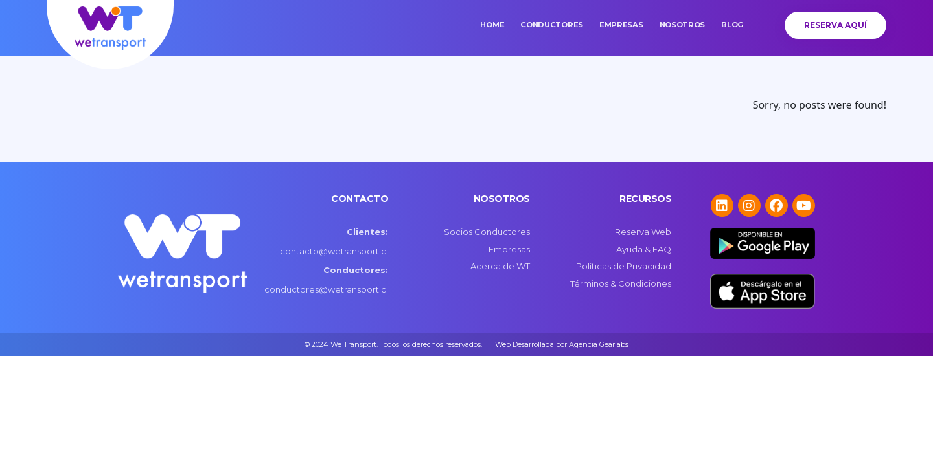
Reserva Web (643, 232)
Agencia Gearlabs (598, 344)
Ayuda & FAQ (643, 249)
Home (492, 24)
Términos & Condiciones (620, 283)
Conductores (551, 24)
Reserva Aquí (835, 25)
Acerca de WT (500, 266)
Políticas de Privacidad (623, 266)
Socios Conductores (487, 232)
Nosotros (683, 24)
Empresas (621, 24)
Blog (732, 24)
